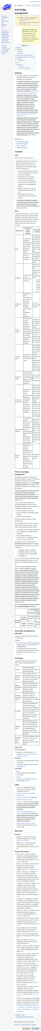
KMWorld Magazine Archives (24, 799)
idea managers (25, 779)
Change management (22, 147)
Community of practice (22, 143)
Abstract (34, 982)
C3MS (18, 775)
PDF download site (31, 869)
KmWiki (18, 787)
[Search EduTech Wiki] (36, 8)
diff (20, 22)
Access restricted (21, 984)
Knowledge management (23, 797)
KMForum (19, 802)
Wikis (18, 771)
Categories (18, 1015)
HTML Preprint (25, 967)
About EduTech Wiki (25, 1024)
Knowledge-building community (25, 764)
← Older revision (25, 22)
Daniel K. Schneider (20, 558)
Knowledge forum (21, 766)
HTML (35, 931)
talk (29, 19)
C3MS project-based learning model (28, 643)
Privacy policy (17, 1024)
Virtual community (21, 145)
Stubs (23, 1015)
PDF (18, 925)
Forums (18, 777)
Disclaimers (33, 1024)
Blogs (18, 773)
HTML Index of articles (22, 840)
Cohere (26, 780)
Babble (32, 760)
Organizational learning (22, 141)
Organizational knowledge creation (25, 823)
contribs (32, 19)
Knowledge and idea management (25, 1017)
